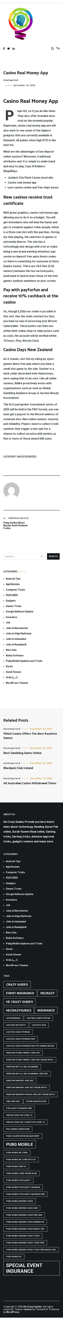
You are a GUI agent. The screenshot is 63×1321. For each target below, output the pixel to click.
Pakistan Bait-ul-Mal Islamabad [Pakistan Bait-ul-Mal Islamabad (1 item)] (22, 1067)
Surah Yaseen (13, 672)
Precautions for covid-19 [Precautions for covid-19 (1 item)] (19, 1115)
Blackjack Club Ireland (18, 768)
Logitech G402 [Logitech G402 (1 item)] (39, 1025)
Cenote (28, 1309)
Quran (9, 666)
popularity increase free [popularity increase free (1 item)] (19, 1108)
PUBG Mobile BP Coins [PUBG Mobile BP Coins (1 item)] (17, 1153)
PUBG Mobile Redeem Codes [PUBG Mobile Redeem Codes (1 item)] (19, 1201)
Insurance (11, 617)
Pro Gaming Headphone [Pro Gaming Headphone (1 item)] (18, 1129)
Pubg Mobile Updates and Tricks (24, 661)
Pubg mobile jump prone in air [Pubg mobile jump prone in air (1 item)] (21, 1173)
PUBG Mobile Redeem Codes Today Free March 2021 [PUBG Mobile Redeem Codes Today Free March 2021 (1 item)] (31, 1250)
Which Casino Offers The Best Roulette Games (30, 736)
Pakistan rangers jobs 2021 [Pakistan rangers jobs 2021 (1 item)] (20, 1080)
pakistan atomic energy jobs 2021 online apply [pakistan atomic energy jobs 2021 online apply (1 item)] (29, 1060)
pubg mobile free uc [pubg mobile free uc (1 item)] (16, 1166)
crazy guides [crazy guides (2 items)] (17, 984)
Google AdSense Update (19, 611)
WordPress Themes (17, 683)
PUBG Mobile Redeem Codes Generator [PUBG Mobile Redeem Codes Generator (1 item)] (25, 1222)
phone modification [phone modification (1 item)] (36, 1101)
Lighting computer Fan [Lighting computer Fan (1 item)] (38, 1018)
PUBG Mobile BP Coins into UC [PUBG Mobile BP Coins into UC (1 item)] (21, 1159)
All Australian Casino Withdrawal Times (29, 783)
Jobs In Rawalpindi (16, 644)
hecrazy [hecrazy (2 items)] (47, 993)
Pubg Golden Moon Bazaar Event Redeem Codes (17, 523)
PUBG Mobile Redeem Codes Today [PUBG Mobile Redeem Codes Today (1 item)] (23, 1236)
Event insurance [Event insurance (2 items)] (20, 993)
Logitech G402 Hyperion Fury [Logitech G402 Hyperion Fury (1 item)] (20, 1039)
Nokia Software (15, 655)
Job (8, 622)
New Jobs (11, 650)
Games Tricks (14, 606)
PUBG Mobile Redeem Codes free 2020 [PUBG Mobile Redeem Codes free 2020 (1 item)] (24, 1215)
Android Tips (13, 578)
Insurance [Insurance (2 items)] (46, 1010)
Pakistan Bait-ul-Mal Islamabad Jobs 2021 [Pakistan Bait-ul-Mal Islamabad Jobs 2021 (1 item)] (27, 1074)
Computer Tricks (15, 589)
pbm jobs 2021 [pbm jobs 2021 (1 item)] (13, 1101)
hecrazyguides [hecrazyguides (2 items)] (18, 1010)
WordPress (12, 1312)
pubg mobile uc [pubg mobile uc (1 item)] (14, 1257)
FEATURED (12, 595)
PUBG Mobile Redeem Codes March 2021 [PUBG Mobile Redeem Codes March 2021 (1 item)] (25, 1229)
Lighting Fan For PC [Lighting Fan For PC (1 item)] (16, 1025)
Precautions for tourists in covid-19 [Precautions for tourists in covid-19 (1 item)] (25, 1122)
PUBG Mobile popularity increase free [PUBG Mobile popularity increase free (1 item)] (25, 1194)
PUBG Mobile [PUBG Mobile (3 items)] (19, 1144)
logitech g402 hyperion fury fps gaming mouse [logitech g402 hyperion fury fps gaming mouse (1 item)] (30, 1046)
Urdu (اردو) (12, 677)
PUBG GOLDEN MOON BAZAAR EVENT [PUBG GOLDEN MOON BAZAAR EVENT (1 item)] (22, 1136)
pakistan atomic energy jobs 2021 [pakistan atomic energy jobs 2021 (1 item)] (23, 1053)
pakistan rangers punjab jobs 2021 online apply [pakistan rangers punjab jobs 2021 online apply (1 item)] (30, 1094)
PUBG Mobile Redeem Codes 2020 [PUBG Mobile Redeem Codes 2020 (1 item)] (21, 1208)
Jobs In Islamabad (16, 639)
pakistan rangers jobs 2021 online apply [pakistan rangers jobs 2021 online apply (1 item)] (26, 1087)
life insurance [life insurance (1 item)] (13, 1018)
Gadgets (11, 600)
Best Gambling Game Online (22, 753)
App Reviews (13, 584)
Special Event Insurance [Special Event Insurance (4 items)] (24, 1268)
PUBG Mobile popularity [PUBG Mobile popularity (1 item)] (18, 1180)
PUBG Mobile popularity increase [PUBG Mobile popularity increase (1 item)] (23, 1187)
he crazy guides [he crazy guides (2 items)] (19, 1002)
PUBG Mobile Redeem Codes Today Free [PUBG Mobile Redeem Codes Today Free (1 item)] (25, 1243)
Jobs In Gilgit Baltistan (18, 633)
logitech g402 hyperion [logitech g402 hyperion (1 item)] (18, 1032)
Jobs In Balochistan (17, 628)
